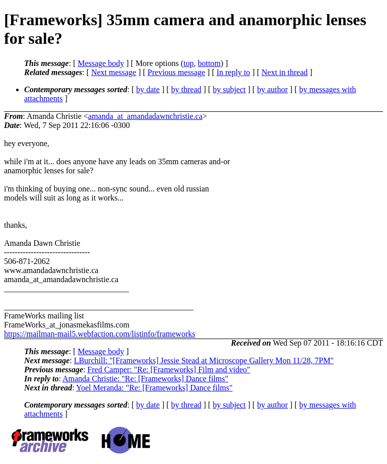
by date (148, 89)
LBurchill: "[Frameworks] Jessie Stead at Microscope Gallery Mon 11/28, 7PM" (204, 360)
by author (272, 89)
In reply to (233, 72)
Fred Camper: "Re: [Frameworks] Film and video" (168, 369)
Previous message (176, 72)
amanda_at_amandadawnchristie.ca (145, 116)
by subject (229, 89)
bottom (209, 63)
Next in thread (285, 72)
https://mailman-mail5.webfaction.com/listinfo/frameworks (99, 333)
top (188, 63)
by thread (186, 89)
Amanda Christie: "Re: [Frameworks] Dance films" (145, 378)
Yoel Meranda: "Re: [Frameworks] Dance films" (154, 387)
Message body (101, 63)
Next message (113, 72)
